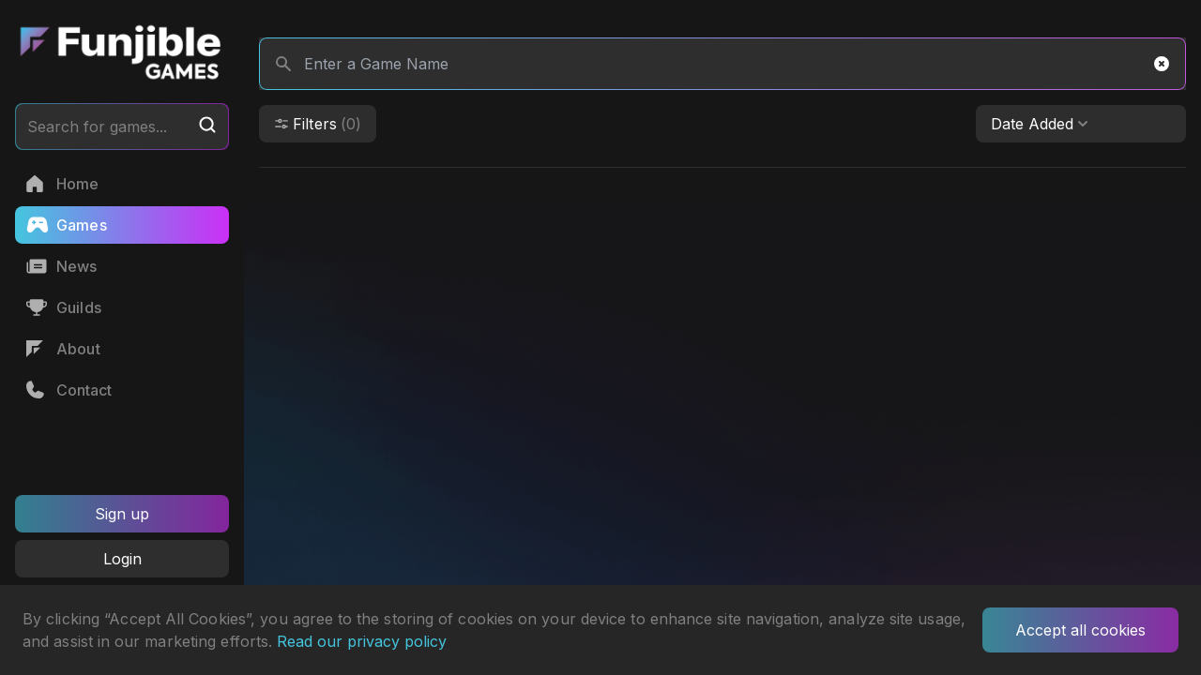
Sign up (122, 513)
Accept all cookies (1080, 630)
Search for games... (122, 125)
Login (122, 558)
